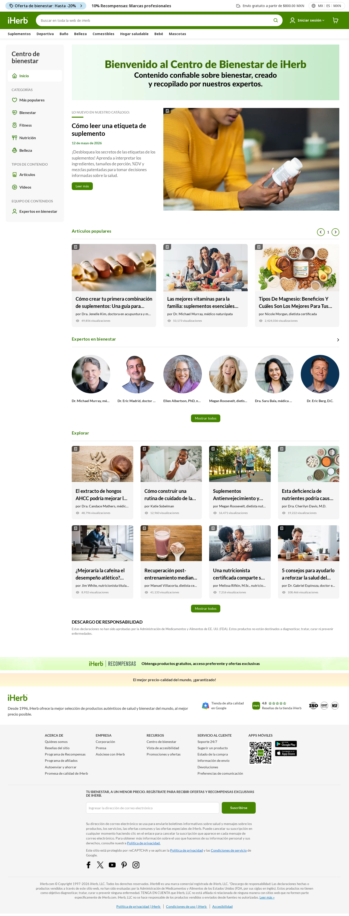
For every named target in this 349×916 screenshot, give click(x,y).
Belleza (80, 33)
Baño (64, 33)
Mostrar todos (205, 418)
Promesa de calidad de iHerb (66, 773)
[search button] (276, 20)
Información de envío (214, 760)
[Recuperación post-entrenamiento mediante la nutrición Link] (171, 562)
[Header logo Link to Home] (18, 20)
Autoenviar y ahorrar (61, 767)
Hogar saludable (134, 33)
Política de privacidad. (143, 843)
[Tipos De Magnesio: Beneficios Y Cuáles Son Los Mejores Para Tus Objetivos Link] (297, 285)
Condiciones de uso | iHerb (186, 906)
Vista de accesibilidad (163, 748)
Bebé (158, 33)
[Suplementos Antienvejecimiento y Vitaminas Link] (240, 482)
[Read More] (205, 159)
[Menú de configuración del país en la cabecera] (329, 5)
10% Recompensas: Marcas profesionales (131, 5)
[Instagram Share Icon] (139, 864)
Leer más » (267, 897)
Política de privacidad (186, 850)
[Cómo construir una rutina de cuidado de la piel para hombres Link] (171, 482)
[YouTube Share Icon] (115, 864)
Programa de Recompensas (65, 754)
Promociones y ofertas (164, 754)
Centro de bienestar (161, 742)
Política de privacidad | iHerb (138, 906)
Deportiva (45, 33)
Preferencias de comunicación (220, 773)
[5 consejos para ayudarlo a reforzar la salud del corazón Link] (309, 562)
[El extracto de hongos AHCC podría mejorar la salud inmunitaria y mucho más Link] (102, 482)
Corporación (105, 742)
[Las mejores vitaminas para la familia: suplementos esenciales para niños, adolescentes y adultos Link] (205, 285)
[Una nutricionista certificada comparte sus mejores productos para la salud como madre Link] (240, 562)
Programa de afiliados (61, 760)
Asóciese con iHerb (110, 754)
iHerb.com (47, 884)
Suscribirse (238, 808)
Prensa (101, 748)
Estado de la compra (213, 754)
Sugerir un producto (213, 748)
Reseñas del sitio (57, 748)
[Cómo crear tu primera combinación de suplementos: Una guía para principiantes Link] (114, 285)
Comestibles (103, 33)
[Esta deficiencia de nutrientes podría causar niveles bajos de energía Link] (309, 482)
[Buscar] (159, 20)
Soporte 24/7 (207, 742)
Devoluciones (208, 767)
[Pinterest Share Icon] (127, 864)
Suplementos (19, 33)
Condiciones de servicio (229, 850)
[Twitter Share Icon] (103, 864)
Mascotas (177, 33)
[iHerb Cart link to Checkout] (335, 20)
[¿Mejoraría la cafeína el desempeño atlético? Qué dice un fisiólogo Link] (102, 562)
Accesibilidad (222, 906)
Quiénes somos (56, 742)
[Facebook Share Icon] (91, 864)
